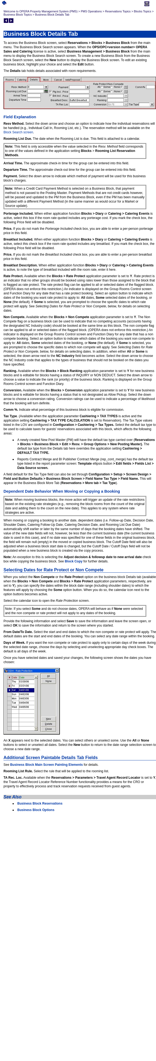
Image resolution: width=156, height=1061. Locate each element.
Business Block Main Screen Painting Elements (46, 765)
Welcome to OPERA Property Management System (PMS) (40, 11)
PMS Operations (91, 11)
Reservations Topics (117, 11)
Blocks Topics (142, 11)
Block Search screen (18, 132)
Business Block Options (36, 810)
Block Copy (73, 561)
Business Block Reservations (40, 803)
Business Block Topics (17, 14)
